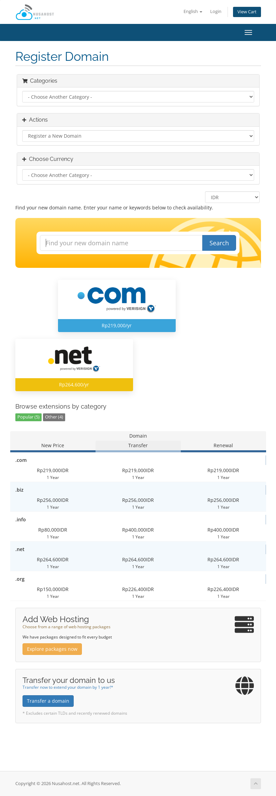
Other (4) (54, 417)
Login (215, 11)
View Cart (247, 12)
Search (219, 243)
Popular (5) (28, 417)
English (193, 11)
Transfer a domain (48, 701)
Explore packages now (52, 649)
